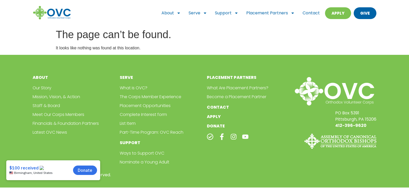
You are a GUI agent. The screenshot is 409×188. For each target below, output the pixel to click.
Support (226, 13)
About (171, 13)
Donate (216, 126)
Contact (311, 13)
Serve (198, 13)
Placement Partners (270, 13)
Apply (214, 117)
